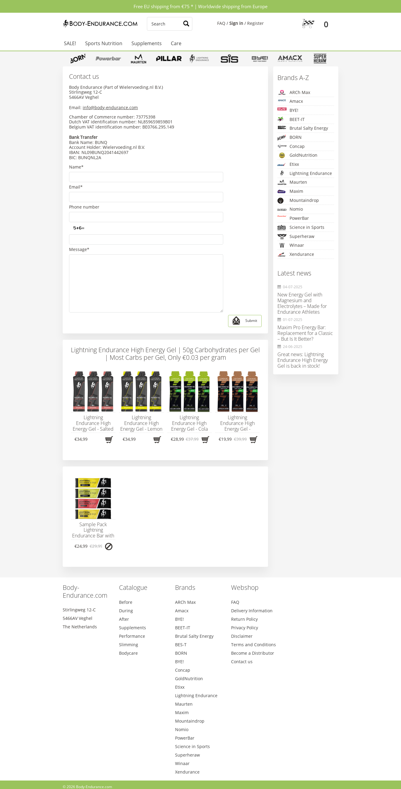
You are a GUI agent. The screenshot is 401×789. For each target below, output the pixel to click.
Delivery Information (252, 572)
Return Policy (244, 581)
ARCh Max (293, 92)
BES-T (181, 606)
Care (176, 43)
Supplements (146, 43)
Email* (76, 179)
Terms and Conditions (253, 606)
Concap (291, 146)
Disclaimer (242, 598)
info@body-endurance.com (110, 107)
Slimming (128, 606)
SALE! (70, 43)
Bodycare (128, 615)
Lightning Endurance (304, 173)
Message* (79, 218)
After (124, 581)
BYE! (287, 110)
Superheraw (295, 236)
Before (125, 564)
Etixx (288, 164)
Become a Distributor (252, 615)
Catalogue (133, 549)
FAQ (221, 23)
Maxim (290, 191)
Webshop (245, 549)
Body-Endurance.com (85, 553)
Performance (132, 598)
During (126, 572)
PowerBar (293, 218)
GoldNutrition (297, 155)
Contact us (242, 623)
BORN (289, 137)
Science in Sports (300, 227)
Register (255, 23)
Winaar (290, 245)
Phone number (84, 193)
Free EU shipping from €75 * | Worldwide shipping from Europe (200, 6)
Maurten (292, 182)
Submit (245, 282)
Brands (185, 549)
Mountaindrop (298, 200)
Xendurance (295, 254)
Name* (76, 167)
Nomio (290, 209)
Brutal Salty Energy (302, 128)
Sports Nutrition (103, 43)
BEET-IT (291, 119)
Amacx (290, 101)
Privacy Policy (244, 589)
